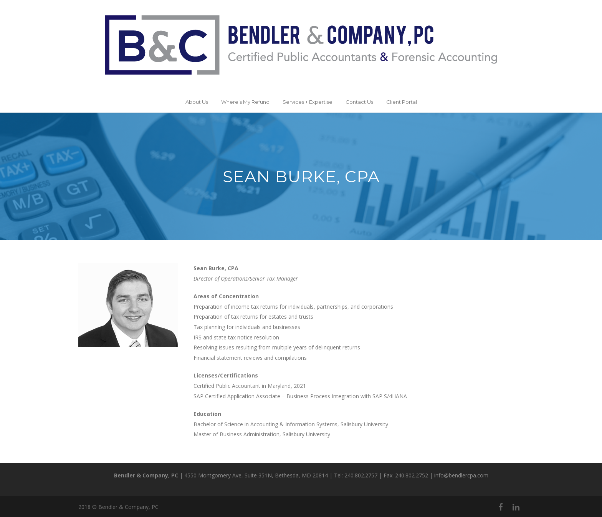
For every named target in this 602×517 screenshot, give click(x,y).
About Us (196, 102)
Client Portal (401, 102)
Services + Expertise (307, 102)
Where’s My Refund (245, 102)
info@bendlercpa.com (461, 475)
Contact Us (359, 102)
